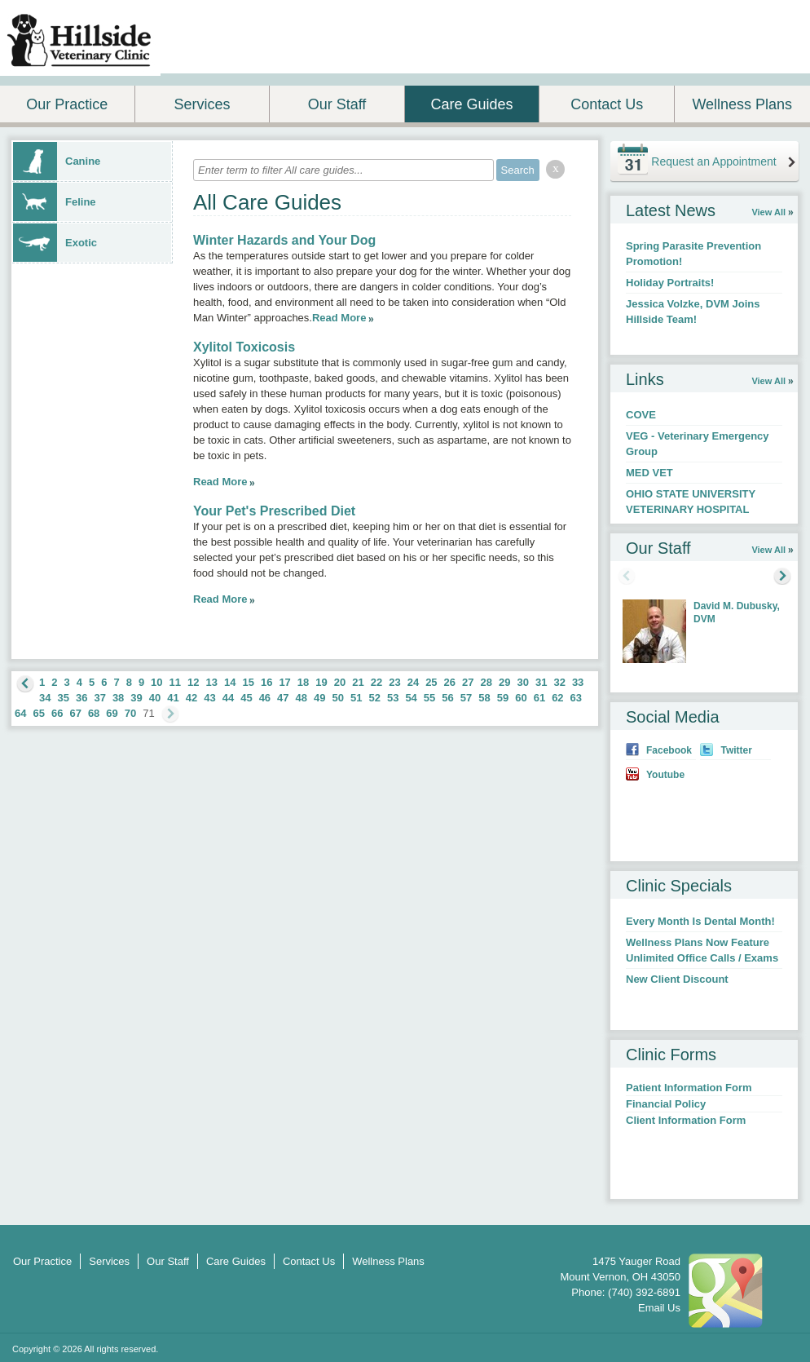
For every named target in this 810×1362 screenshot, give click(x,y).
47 (282, 698)
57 (466, 698)
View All (768, 212)
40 (155, 698)
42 (191, 698)
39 (136, 698)
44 (228, 698)
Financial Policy (666, 1104)
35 (62, 698)
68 (93, 713)
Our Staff (337, 104)
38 (118, 698)
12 (193, 682)
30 (522, 682)
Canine (56, 161)
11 (175, 682)
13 (212, 682)
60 (520, 698)
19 (321, 682)
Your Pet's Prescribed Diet (274, 511)
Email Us (659, 1308)
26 (450, 682)
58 (484, 698)
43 (209, 698)
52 (374, 698)
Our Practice (67, 104)
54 (410, 698)
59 (502, 698)
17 (284, 682)
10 (156, 682)
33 (577, 682)
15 (247, 682)
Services (202, 104)
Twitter (735, 750)
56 (447, 698)
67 (75, 713)
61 (539, 698)
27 (467, 682)
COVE (641, 415)
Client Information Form (686, 1120)
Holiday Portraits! (670, 282)
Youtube (665, 774)
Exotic (55, 242)
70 (130, 713)
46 (265, 698)
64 (20, 713)
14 (230, 682)
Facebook (669, 750)
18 (303, 682)
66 (57, 713)
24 (413, 682)
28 (486, 682)
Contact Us (606, 104)
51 (356, 698)
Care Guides (472, 104)
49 (319, 698)
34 (45, 698)
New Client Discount (677, 979)
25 (431, 682)
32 (559, 682)
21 (357, 682)
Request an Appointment (713, 161)
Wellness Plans (742, 104)
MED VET (649, 473)
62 (557, 698)
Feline (54, 202)
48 (301, 698)
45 (246, 698)
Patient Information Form (689, 1087)
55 (429, 698)
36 (81, 698)
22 (376, 682)
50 (338, 698)
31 (541, 682)
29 (504, 682)
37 (99, 698)
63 (576, 698)
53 (392, 698)
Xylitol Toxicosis (244, 347)
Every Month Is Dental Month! (700, 921)
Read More (339, 318)
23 (394, 682)
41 (172, 698)
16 (266, 682)
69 (111, 713)
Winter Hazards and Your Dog (284, 240)
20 (340, 682)
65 (38, 713)
